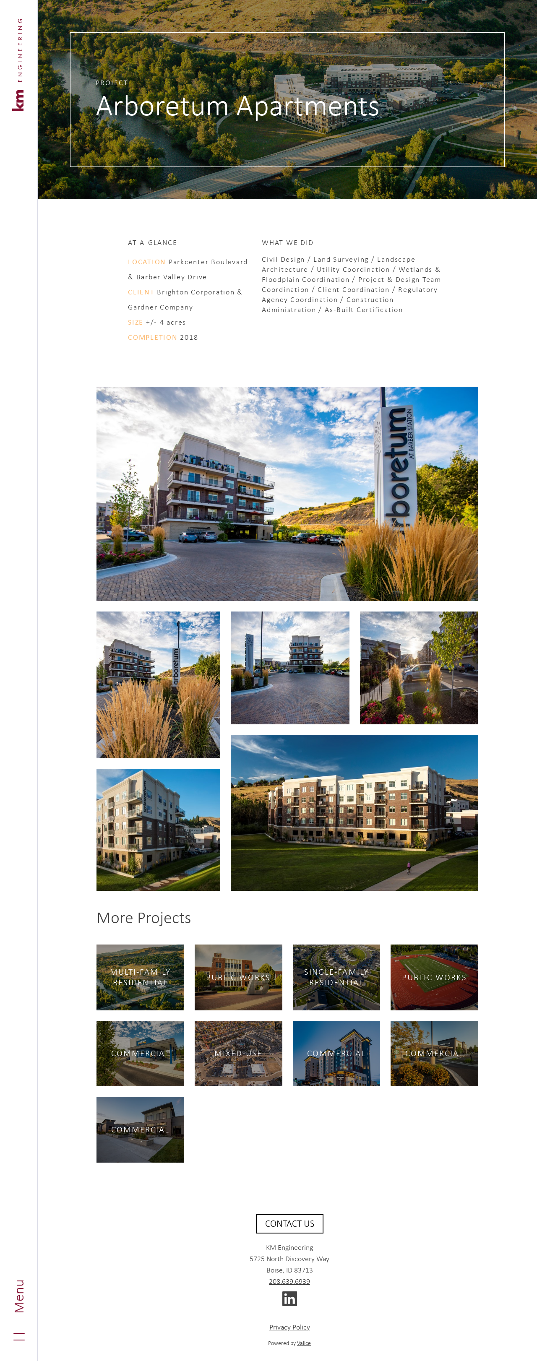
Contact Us (289, 1223)
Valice (304, 1343)
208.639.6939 (289, 1281)
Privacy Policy (289, 1327)
